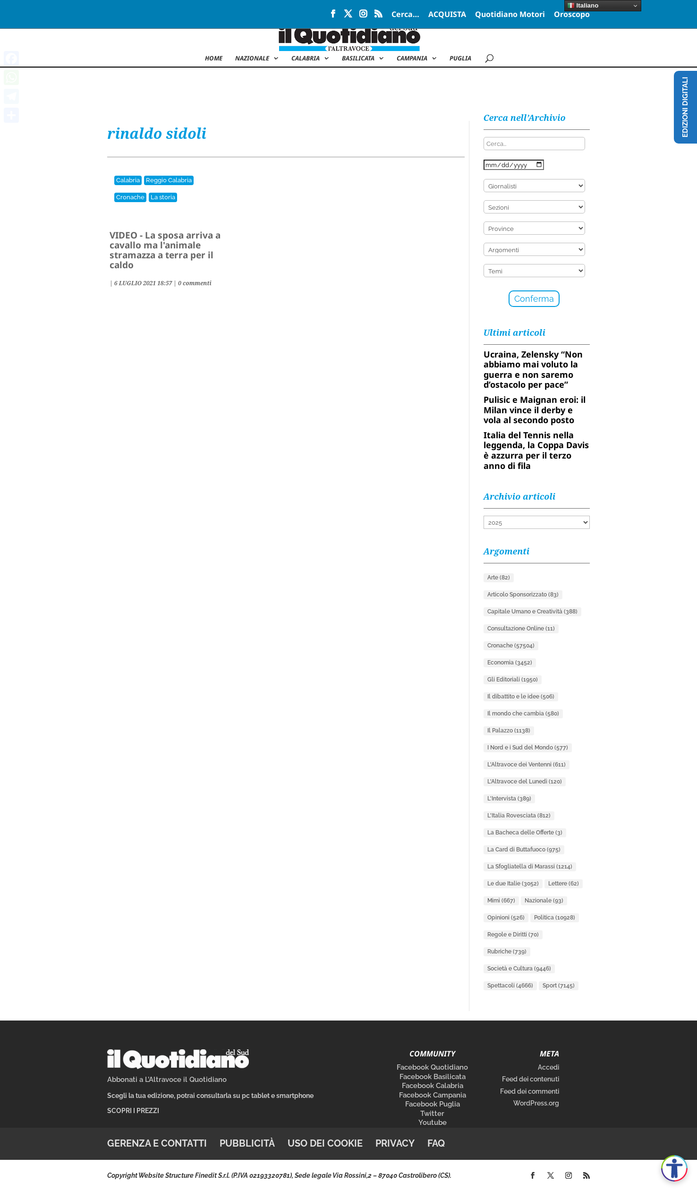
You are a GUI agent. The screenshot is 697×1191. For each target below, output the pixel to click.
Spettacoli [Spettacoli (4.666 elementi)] (510, 985)
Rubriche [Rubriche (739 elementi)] (507, 951)
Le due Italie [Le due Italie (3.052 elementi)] (513, 883)
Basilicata (358, 58)
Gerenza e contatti (157, 1143)
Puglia (460, 58)
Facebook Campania (432, 1095)
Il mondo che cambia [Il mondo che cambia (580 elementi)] (523, 713)
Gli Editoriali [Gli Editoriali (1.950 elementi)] (512, 679)
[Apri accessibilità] (674, 1168)
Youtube (432, 1122)
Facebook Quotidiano (432, 1067)
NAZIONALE (252, 58)
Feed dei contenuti (530, 1079)
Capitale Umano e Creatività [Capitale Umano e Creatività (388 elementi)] (532, 611)
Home (213, 58)
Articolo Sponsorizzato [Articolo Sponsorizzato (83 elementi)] (523, 594)
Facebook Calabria (432, 1085)
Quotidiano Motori (510, 14)
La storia (163, 197)
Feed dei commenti (529, 1091)
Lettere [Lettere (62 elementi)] (563, 883)
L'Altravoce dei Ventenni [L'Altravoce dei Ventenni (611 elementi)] (526, 764)
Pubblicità (247, 1143)
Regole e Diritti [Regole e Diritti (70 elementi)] (513, 934)
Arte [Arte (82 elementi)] (498, 577)
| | (144, 283)
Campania (412, 58)
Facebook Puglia (432, 1104)
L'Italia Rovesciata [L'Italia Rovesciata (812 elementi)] (519, 815)
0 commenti (195, 283)
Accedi (548, 1067)
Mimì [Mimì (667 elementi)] (501, 900)
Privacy (395, 1143)
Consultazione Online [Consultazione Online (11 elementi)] (521, 628)
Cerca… (405, 14)
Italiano (582, 5)
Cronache (130, 197)
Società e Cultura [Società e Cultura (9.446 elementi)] (519, 968)
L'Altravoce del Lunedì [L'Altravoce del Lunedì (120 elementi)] (524, 781)
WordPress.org (536, 1103)
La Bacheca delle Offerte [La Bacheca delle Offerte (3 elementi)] (524, 832)
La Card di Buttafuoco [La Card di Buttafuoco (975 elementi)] (524, 849)
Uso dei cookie (325, 1143)
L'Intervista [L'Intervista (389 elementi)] (509, 798)
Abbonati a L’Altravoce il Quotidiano (167, 1079)
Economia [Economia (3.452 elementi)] (509, 662)
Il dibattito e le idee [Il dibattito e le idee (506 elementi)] (520, 696)
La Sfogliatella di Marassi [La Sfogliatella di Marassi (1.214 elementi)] (529, 866)
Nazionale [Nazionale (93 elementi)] (544, 900)
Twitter (432, 1113)
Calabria (305, 58)
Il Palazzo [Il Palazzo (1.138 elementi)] (508, 730)
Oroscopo (572, 14)
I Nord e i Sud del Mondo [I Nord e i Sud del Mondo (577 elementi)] (527, 747)
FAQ (436, 1143)
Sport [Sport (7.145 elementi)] (559, 985)
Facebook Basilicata (433, 1076)
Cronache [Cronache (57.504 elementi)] (511, 645)
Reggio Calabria (169, 180)
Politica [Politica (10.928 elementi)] (554, 917)
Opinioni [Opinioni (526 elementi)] (506, 917)
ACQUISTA (447, 14)
